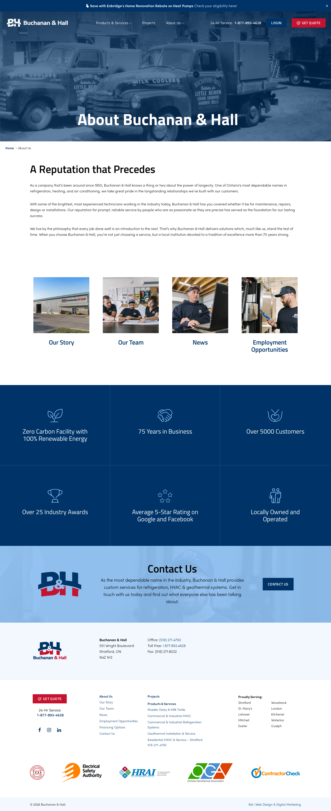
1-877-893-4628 (247, 23)
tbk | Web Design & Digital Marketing (275, 804)
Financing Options (112, 727)
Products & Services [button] (112, 23)
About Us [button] (173, 23)
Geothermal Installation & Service (171, 733)
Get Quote (308, 23)
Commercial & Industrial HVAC (169, 715)
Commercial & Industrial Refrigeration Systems (175, 724)
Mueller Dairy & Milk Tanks (166, 709)
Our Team (106, 708)
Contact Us (278, 584)
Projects (148, 23)
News (103, 714)
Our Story (106, 702)
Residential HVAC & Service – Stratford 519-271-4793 (175, 742)
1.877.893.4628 (174, 645)
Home (9, 148)
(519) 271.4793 (170, 639)
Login (276, 23)
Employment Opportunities (118, 721)
